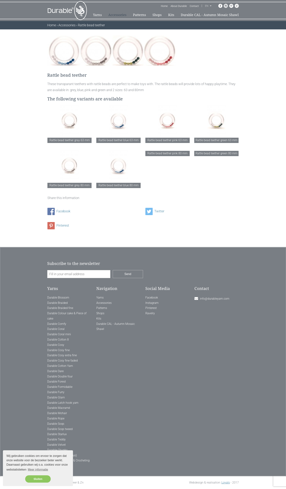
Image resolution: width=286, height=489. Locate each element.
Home (164, 6)
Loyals (225, 482)
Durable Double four (60, 376)
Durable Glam (56, 397)
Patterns (139, 15)
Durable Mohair (57, 413)
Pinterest (58, 225)
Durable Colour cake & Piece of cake (66, 316)
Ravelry (150, 313)
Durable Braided (57, 303)
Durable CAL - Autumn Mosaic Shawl (210, 15)
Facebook (58, 211)
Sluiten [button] (38, 478)
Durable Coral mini (59, 334)
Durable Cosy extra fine (62, 355)
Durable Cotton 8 (58, 339)
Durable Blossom (58, 297)
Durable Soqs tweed (60, 429)
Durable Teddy (56, 439)
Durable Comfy (56, 324)
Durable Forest (56, 381)
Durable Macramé (58, 408)
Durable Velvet (56, 444)
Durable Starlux (57, 434)
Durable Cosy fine (58, 350)
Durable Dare (55, 371)
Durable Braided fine (60, 308)
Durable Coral (56, 329)
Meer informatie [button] (38, 469)
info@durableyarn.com (214, 298)
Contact (194, 6)
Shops (157, 15)
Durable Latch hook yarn (62, 402)
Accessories (117, 15)
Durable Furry (55, 392)
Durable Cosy (55, 345)
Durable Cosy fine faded (62, 360)
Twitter (154, 211)
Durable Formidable (59, 387)
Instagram (152, 303)
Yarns (97, 15)
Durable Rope (55, 418)
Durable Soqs (55, 423)
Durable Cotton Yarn (60, 366)
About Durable (179, 6)
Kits (171, 15)
